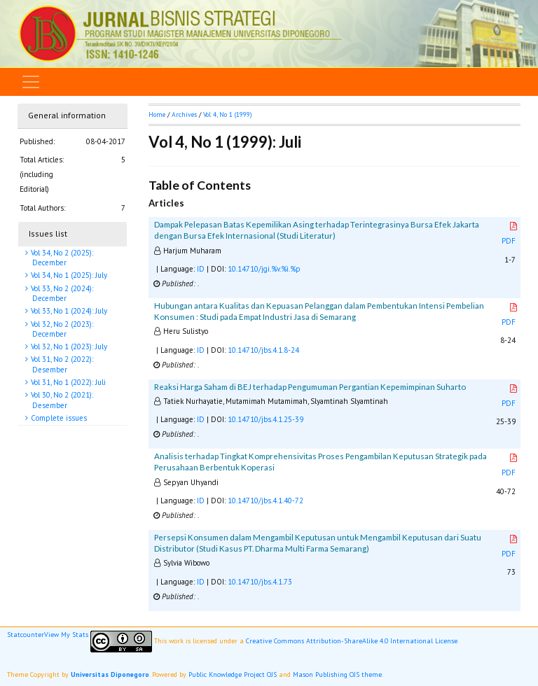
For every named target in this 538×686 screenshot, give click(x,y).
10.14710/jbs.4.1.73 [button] (260, 582)
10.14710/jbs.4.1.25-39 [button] (265, 419)
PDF (510, 234)
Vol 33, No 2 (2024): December (61, 293)
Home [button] (157, 114)
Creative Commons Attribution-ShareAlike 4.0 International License (351, 640)
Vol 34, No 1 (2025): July (68, 275)
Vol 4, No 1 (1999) (227, 114)
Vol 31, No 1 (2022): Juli (67, 382)
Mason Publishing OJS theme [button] (337, 674)
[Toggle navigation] (30, 82)
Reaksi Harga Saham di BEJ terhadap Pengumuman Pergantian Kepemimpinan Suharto (310, 386)
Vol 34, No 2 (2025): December (61, 257)
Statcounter (25, 634)
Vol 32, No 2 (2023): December (61, 329)
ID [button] (201, 269)
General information (67, 115)
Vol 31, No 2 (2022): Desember (61, 364)
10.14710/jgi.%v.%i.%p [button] (264, 269)
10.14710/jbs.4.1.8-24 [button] (263, 350)
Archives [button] (184, 114)
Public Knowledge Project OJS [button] (232, 674)
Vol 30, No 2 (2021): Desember (61, 400)
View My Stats (66, 634)
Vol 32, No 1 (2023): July (68, 346)
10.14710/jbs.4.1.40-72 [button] (265, 500)
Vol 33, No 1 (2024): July (68, 311)
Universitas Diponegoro (110, 674)
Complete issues (58, 418)
